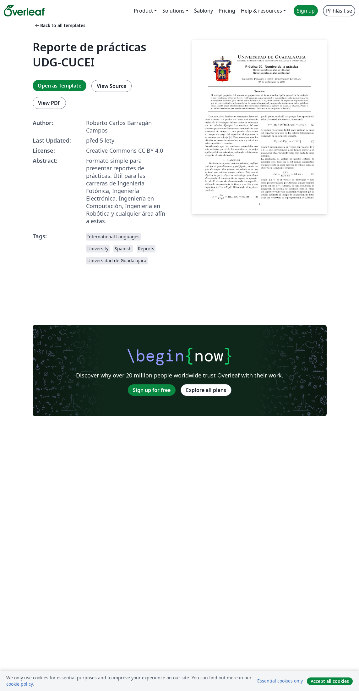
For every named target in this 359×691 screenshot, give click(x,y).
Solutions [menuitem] (173, 10)
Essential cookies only (280, 681)
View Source (111, 85)
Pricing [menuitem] (227, 10)
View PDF (49, 102)
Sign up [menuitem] (306, 10)
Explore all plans (206, 390)
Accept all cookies (330, 681)
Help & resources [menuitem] (261, 10)
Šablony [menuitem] (203, 10)
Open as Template (59, 85)
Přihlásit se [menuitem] (339, 10)
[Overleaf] (24, 10)
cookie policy (19, 684)
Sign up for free (152, 390)
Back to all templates (59, 25)
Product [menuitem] (143, 10)
